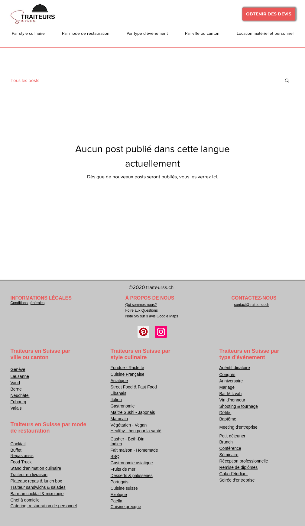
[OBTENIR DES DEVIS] (269, 14)
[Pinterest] (143, 332)
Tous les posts (25, 80)
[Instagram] (161, 332)
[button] (287, 81)
